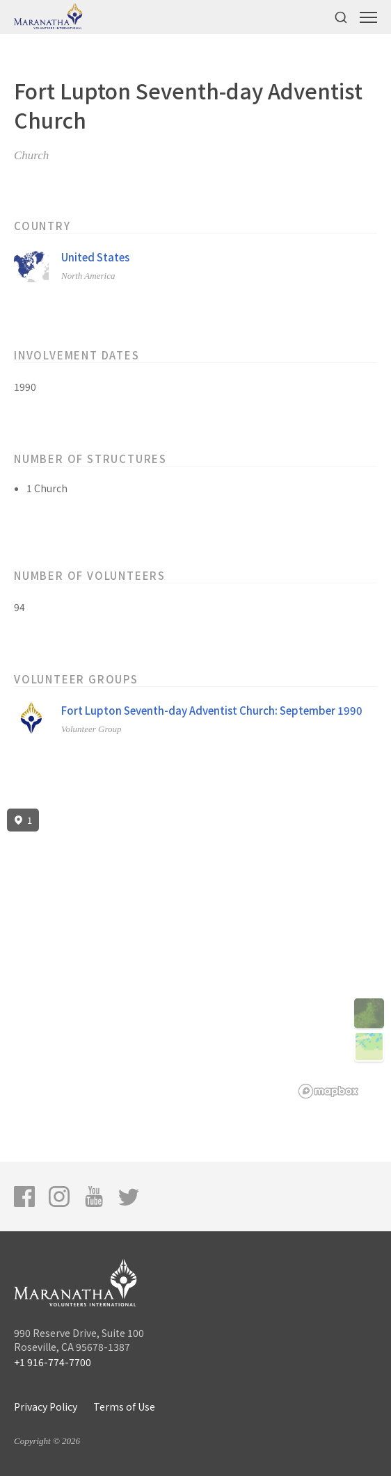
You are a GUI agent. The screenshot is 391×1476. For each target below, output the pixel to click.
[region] (195, 954)
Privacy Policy (45, 1406)
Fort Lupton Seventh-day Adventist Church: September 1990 (211, 710)
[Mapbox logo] (328, 1091)
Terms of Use (124, 1406)
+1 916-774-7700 (52, 1362)
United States (95, 257)
